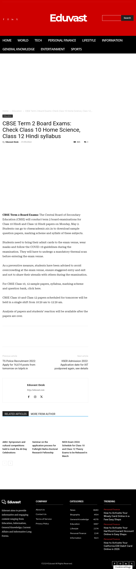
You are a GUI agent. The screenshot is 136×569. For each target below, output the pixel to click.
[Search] (127, 18)
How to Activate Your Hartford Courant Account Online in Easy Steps (119, 531)
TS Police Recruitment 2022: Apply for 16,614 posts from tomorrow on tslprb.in (19, 364)
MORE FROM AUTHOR (43, 414)
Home (5, 110)
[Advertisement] (68, 80)
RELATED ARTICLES (16, 414)
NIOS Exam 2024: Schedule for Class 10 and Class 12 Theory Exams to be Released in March (74, 449)
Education (17, 110)
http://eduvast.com (35, 390)
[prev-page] (4, 463)
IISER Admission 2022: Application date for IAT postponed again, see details (71, 364)
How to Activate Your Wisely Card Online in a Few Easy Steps (116, 516)
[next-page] (10, 463)
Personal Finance (112, 509)
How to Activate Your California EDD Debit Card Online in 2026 (118, 546)
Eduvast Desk (11, 142)
